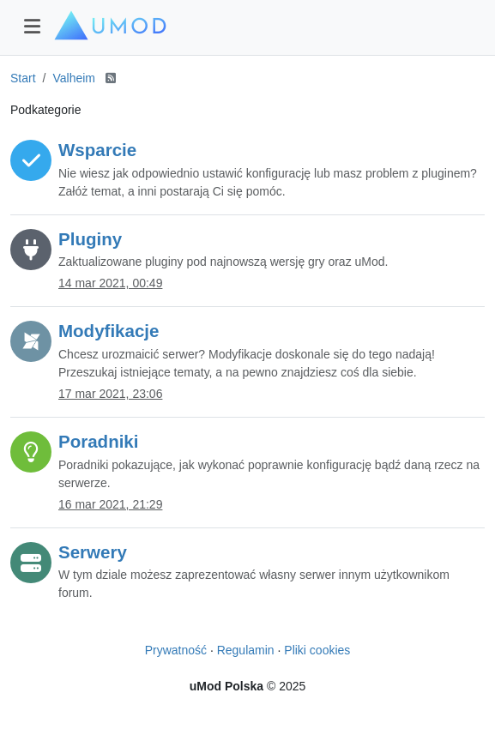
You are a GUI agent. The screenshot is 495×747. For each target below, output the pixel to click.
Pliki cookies (317, 650)
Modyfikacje (108, 330)
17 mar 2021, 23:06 (110, 394)
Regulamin (246, 650)
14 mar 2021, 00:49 (110, 283)
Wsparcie (97, 150)
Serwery (92, 552)
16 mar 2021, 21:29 (110, 504)
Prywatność (176, 650)
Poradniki (98, 441)
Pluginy (90, 239)
